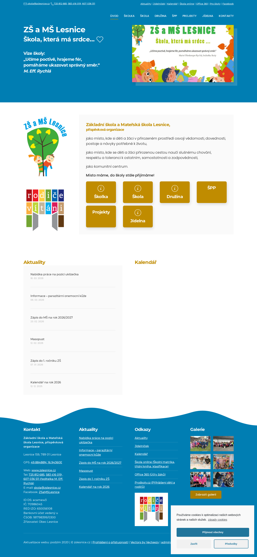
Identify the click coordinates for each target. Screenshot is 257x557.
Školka (129, 16)
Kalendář (172, 3)
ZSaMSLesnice (49, 492)
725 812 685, (58, 3)
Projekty (190, 16)
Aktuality (146, 3)
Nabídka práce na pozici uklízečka (54, 274)
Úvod (114, 16)
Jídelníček (159, 3)
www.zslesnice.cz (44, 470)
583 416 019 (54, 474)
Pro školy (215, 3)
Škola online (187, 3)
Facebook (228, 3)
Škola (144, 16)
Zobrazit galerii (206, 494)
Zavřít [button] (193, 543)
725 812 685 (36, 474)
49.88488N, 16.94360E (46, 462)
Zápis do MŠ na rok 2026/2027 (51, 317)
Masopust (37, 339)
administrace (170, 542)
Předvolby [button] (231, 543)
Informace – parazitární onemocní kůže (58, 296)
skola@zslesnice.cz (36, 3)
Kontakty (226, 16)
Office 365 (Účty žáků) (150, 474)
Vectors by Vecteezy (145, 542)
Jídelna (207, 16)
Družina (160, 16)
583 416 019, (74, 3)
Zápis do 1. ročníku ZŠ (45, 360)
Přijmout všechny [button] (212, 532)
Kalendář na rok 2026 (45, 382)
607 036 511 (88, 3)
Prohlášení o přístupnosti (110, 542)
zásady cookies (217, 519)
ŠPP (174, 16)
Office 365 (202, 3)
